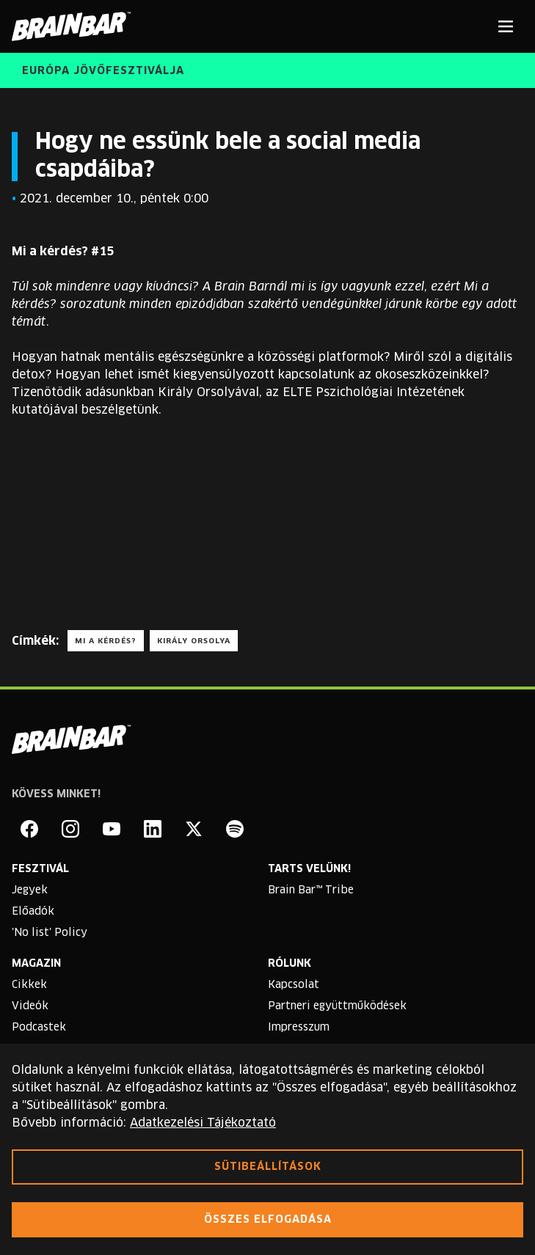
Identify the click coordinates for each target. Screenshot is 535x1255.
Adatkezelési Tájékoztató (203, 1123)
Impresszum (299, 1027)
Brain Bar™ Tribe (311, 890)
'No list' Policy (49, 933)
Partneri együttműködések (337, 1006)
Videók (30, 1006)
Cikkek (29, 985)
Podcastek (39, 1027)
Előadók (33, 912)
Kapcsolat (293, 985)
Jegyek (30, 890)
